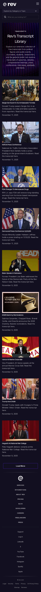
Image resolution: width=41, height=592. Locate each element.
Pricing (20, 499)
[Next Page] (20, 466)
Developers (20, 508)
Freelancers (20, 518)
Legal (4, 583)
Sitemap (17, 587)
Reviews (24, 587)
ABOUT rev (20, 494)
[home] (9, 4)
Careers (20, 513)
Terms (17, 583)
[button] (36, 3)
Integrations (20, 490)
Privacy (23, 583)
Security (10, 583)
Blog (20, 504)
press (20, 522)
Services (20, 485)
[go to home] (20, 478)
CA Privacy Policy (32, 583)
